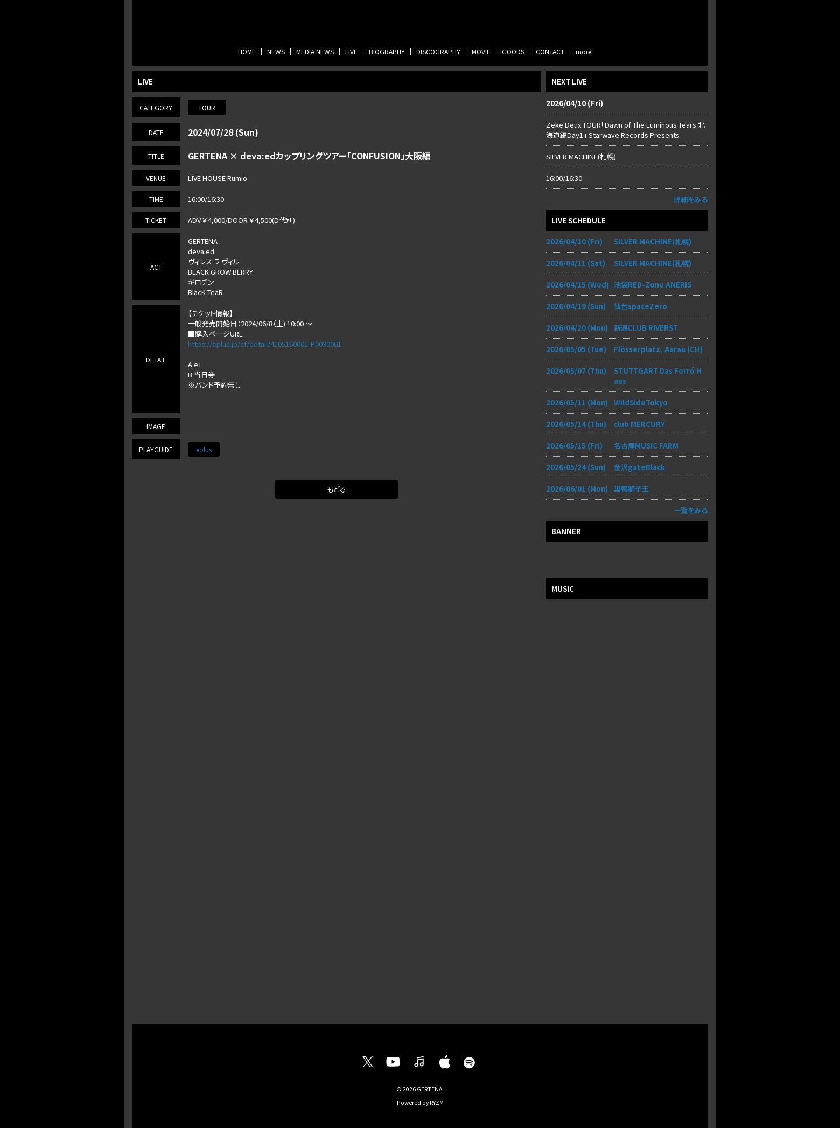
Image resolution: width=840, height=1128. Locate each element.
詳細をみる (691, 199)
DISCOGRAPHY (438, 51)
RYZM (437, 1102)
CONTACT (550, 51)
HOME (247, 51)
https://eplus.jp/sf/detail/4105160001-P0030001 (264, 344)
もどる (336, 489)
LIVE (351, 51)
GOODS (513, 51)
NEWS (276, 51)
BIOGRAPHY (387, 51)
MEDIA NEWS (315, 51)
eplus (204, 449)
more (583, 51)
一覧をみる (691, 510)
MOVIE (481, 51)
